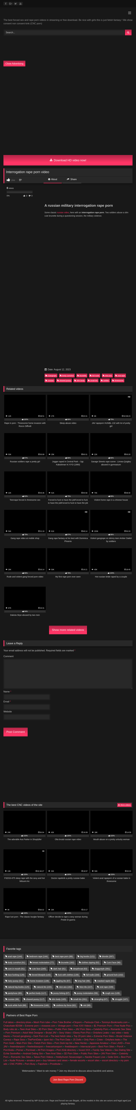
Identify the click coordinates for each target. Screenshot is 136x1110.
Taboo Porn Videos (43, 1057)
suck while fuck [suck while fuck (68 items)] (17, 1005)
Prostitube (55, 1064)
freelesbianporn (35, 1046)
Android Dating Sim (33, 1053)
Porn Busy (30, 1064)
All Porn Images (46, 1050)
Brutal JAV (51, 1032)
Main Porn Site (24, 1043)
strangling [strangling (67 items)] (100, 999)
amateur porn (34, 1060)
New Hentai (81, 1043)
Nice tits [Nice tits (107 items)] (85, 987)
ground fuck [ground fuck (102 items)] (115, 975)
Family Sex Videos (102, 1050)
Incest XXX (84, 1050)
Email (7, 701)
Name (7, 691)
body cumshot (67, 375)
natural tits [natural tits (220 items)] (44, 987)
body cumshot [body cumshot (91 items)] (16, 962)
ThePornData (34, 1039)
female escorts (77, 1060)
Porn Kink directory (66, 1050)
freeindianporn (17, 1046)
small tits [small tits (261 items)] (80, 999)
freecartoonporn (54, 1046)
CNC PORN (16, 1064)
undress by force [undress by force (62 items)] (66, 1005)
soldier (105, 380)
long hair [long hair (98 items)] (84, 981)
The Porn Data (62, 1039)
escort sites (94, 1060)
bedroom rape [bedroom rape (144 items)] (38, 956)
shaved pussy (64, 380)
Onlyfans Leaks (101, 1032)
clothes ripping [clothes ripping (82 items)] (90, 962)
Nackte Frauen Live (95, 1057)
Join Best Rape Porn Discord (68, 1079)
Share (72, 179)
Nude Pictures (17, 1060)
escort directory (110, 1060)
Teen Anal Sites (28, 1029)
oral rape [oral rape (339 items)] (106, 987)
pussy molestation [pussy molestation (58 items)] (87, 993)
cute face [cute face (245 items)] (39, 969)
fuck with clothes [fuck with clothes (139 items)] (68, 975)
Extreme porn (32, 1026)
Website (7, 711)
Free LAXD (117, 1043)
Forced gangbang (22, 1036)
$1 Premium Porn (103, 1026)
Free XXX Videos (82, 1026)
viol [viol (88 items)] (87, 1005)
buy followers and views (55, 1060)
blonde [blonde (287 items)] (108, 956)
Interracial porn (88, 1046)
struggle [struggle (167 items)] (121, 999)
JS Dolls (77, 1039)
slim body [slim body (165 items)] (59, 999)
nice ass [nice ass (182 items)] (65, 987)
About (52, 179)
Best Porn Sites (106, 1046)
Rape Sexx (19, 1039)
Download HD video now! (68, 160)
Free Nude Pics (122, 1026)
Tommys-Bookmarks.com (115, 1022)
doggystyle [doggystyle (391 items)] (102, 969)
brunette (81, 375)
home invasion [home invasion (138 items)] (39, 981)
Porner (19, 1050)
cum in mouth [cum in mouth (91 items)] (16, 969)
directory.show (23, 1022)
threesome (117, 380)
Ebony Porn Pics (81, 1032)
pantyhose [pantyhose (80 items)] (15, 993)
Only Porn (89, 1039)
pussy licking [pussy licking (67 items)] (61, 993)
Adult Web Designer (33, 1032)
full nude (94, 375)
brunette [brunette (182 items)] (67, 962)
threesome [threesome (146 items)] (41, 1005)
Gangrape (50, 375)
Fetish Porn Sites (43, 1043)
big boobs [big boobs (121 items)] (87, 956)
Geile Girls (113, 1057)
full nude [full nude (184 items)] (92, 975)
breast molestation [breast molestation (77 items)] (43, 962)
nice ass (107, 375)
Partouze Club (91, 1022)
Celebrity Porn (100, 1029)
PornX (120, 1046)
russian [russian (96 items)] (13, 999)
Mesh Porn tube (42, 1022)
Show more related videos (68, 629)
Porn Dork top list (63, 1043)
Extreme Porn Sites (104, 1036)
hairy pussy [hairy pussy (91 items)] (15, 981)
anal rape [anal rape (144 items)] (15, 956)
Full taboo (8, 1022)
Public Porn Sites (64, 1029)
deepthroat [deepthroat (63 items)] (80, 969)
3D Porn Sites (45, 1029)
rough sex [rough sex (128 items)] (112, 993)
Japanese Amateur (99, 1043)
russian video (63, 212)
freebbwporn (71, 1046)
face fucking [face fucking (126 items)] (16, 975)
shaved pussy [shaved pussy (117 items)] (35, 999)
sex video (116, 1032)
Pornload (30, 1050)
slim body (79, 380)
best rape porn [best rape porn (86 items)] (64, 956)
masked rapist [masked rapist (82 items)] (105, 981)
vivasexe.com (48, 1026)
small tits (93, 380)
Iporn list (48, 1039)
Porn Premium (12, 1032)
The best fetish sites (60, 1036)
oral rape (120, 375)
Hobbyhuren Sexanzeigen (69, 1057)
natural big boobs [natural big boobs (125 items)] (18, 987)
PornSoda (8, 1050)
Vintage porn (64, 1026)
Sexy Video (65, 1032)
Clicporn (77, 1022)
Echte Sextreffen (12, 1053)
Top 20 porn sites (82, 1036)
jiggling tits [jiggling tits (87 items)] (63, 981)
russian (49, 380)
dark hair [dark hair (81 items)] (59, 969)
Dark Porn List (40, 1036)
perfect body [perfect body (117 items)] (37, 993)
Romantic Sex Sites (121, 1029)
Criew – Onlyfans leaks (109, 1039)
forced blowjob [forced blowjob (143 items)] (41, 975)
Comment (8, 656)
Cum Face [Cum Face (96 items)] (114, 962)
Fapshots (42, 1064)
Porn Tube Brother (62, 1022)
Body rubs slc (10, 1029)
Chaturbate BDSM (12, 1026)
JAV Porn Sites (83, 1029)
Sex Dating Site (122, 1050)
